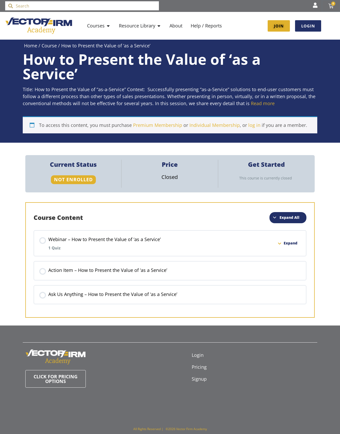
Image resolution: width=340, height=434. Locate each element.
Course (49, 45)
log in (254, 125)
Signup (199, 379)
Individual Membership (214, 125)
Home (30, 45)
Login (198, 355)
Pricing (199, 367)
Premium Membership (157, 125)
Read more (263, 103)
